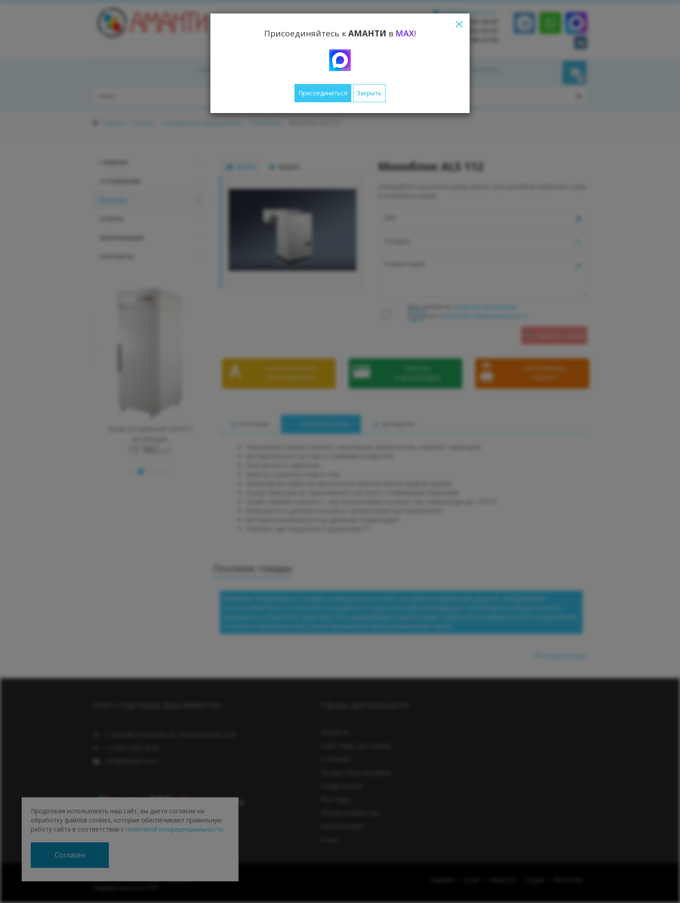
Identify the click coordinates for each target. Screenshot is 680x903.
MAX (405, 33)
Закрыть (369, 93)
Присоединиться (322, 93)
